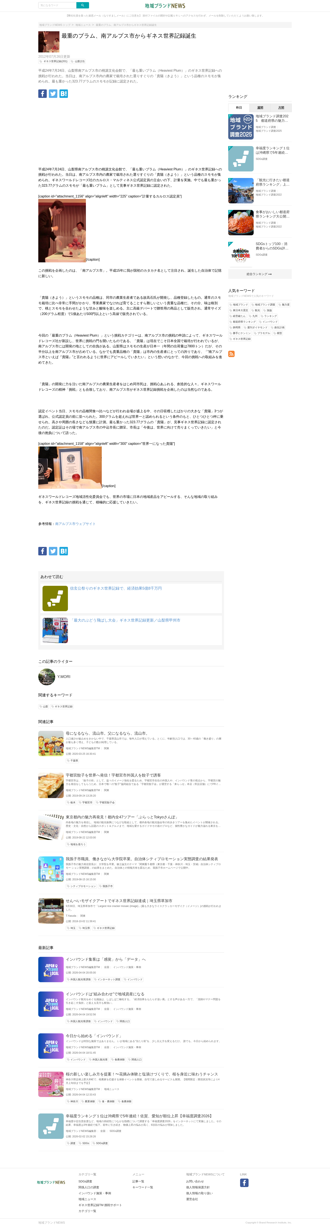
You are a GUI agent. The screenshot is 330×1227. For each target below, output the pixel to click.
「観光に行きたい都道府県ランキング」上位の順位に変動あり (273, 182)
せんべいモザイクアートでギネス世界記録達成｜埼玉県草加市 (119, 901)
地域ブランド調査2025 (269, 130)
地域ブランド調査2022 (269, 194)
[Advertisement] (131, 132)
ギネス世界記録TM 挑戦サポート (100, 1205)
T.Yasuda (71, 915)
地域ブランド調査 (266, 127)
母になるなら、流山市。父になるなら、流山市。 (108, 733)
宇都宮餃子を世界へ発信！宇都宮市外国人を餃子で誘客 (113, 775)
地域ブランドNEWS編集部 (81, 1131)
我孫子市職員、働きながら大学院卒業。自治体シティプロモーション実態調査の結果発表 (142, 859)
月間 (281, 107)
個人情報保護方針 (198, 1187)
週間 (260, 107)
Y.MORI (63, 677)
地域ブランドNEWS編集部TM (83, 748)
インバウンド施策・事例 (127, 967)
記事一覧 (138, 1181)
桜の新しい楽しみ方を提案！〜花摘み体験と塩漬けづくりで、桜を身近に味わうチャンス (142, 1074)
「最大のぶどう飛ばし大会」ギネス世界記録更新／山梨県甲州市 (125, 620)
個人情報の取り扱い (199, 1193)
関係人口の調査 (88, 1187)
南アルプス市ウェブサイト (75, 524)
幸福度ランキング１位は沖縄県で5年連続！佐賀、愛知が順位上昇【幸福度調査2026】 (139, 1116)
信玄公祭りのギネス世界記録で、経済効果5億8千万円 (116, 588)
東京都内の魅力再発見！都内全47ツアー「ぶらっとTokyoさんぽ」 (122, 817)
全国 (106, 967)
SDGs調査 (115, 1131)
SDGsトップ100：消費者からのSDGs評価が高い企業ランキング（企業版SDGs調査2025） (273, 246)
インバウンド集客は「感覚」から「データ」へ (106, 959)
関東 (106, 748)
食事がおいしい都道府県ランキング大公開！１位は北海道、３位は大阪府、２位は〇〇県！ (273, 214)
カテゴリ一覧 (87, 1211)
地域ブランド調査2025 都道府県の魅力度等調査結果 (272, 118)
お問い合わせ (195, 1181)
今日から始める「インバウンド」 (94, 1036)
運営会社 (192, 1199)
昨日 (239, 107)
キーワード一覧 (142, 1187)
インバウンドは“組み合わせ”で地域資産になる (105, 994)
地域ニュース (111, 1089)
